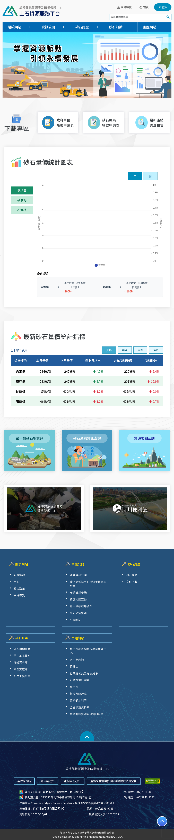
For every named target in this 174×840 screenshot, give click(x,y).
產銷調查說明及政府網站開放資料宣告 (113, 781)
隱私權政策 (47, 781)
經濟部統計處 (78, 694)
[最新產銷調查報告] (149, 122)
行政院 (74, 666)
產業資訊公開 (78, 575)
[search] (140, 17)
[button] (87, 736)
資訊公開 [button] (48, 26)
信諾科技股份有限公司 (48, 808)
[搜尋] (168, 17)
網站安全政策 (72, 781)
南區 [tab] (140, 350)
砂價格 (22, 200)
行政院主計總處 (80, 680)
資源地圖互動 (78, 599)
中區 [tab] (124, 350)
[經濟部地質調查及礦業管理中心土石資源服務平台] (33, 11)
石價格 (22, 210)
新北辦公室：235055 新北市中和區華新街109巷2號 (55, 797)
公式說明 (42, 273)
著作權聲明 (24, 781)
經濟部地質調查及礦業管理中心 (88, 651)
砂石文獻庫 (21, 669)
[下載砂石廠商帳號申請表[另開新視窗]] (103, 122)
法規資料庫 (21, 662)
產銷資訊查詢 (78, 593)
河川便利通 (77, 660)
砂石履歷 (131, 575)
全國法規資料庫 (80, 707)
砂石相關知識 (22, 649)
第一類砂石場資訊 (81, 606)
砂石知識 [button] (116, 26)
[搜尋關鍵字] (137, 17)
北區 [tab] (109, 350)
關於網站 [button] (14, 26)
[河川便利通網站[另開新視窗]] (130, 508)
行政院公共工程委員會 (84, 673)
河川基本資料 (22, 656)
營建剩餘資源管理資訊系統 (86, 714)
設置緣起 (19, 575)
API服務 (75, 620)
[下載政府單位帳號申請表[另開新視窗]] (58, 122)
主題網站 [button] (149, 26)
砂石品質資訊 (78, 613)
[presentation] (109, 350)
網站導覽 (19, 595)
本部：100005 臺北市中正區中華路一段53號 (51, 792)
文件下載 (131, 582)
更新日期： (33, 814)
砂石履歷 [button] (82, 26)
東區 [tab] (156, 350)
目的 (16, 582)
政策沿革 (19, 588)
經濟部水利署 (78, 700)
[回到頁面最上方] (162, 821)
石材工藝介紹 (22, 676)
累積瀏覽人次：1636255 (104, 814)
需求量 (22, 190)
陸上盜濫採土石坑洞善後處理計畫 (88, 584)
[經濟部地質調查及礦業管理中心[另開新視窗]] (44, 508)
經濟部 (74, 687)
